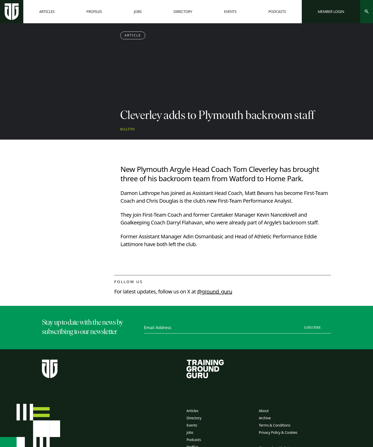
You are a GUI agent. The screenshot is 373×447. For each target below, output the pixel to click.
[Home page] (11, 11)
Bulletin (127, 129)
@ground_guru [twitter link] (214, 291)
